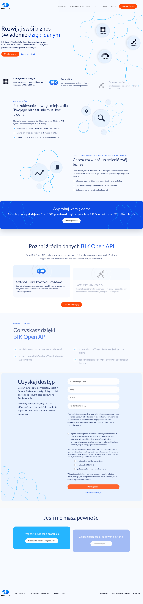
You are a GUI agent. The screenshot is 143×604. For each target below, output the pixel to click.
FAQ (105, 6)
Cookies (136, 593)
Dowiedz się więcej (71, 304)
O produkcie (61, 6)
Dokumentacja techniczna (79, 6)
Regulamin (104, 593)
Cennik (96, 6)
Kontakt (114, 6)
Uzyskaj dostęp (128, 6)
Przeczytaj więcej (28, 54)
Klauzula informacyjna (121, 593)
